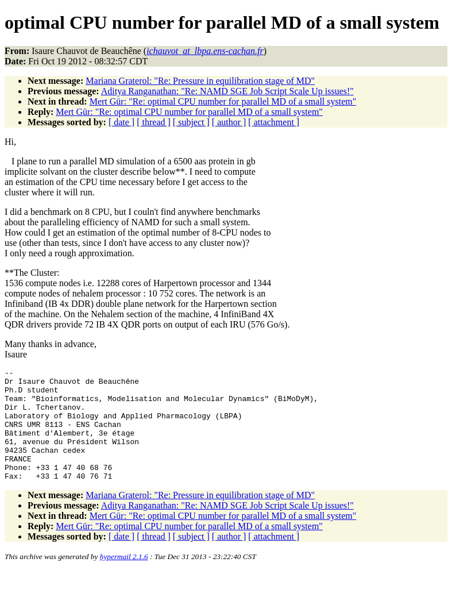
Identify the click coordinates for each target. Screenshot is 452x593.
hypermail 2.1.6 (124, 579)
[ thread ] (154, 122)
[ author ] (229, 122)
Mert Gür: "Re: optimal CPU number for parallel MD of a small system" (223, 101)
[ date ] (121, 122)
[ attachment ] (273, 122)
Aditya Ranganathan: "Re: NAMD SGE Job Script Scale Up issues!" (227, 91)
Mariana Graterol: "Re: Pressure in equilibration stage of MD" (200, 81)
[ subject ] (191, 122)
